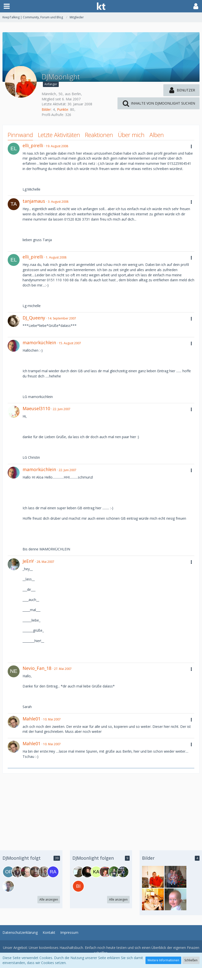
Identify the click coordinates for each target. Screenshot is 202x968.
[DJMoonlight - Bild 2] (175, 899)
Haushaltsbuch (71, 947)
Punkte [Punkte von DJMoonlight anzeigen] (62, 109)
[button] (6, 6)
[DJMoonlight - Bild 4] (175, 877)
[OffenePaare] (8, 872)
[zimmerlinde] (87, 872)
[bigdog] (78, 886)
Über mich (131, 135)
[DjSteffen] (8, 886)
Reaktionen (99, 135)
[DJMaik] (44, 872)
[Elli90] (35, 872)
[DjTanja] (123, 872)
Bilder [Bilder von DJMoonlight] (46, 109)
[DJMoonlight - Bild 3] (153, 899)
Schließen (191, 960)
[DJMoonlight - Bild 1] (153, 877)
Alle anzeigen (48, 899)
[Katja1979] (96, 872)
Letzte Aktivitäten (59, 135)
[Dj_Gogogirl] (105, 872)
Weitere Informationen (163, 960)
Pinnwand (20, 135)
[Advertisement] (101, 808)
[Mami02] (17, 872)
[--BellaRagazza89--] (26, 872)
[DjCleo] (78, 872)
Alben (156, 135)
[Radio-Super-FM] (53, 872)
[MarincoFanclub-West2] (114, 872)
